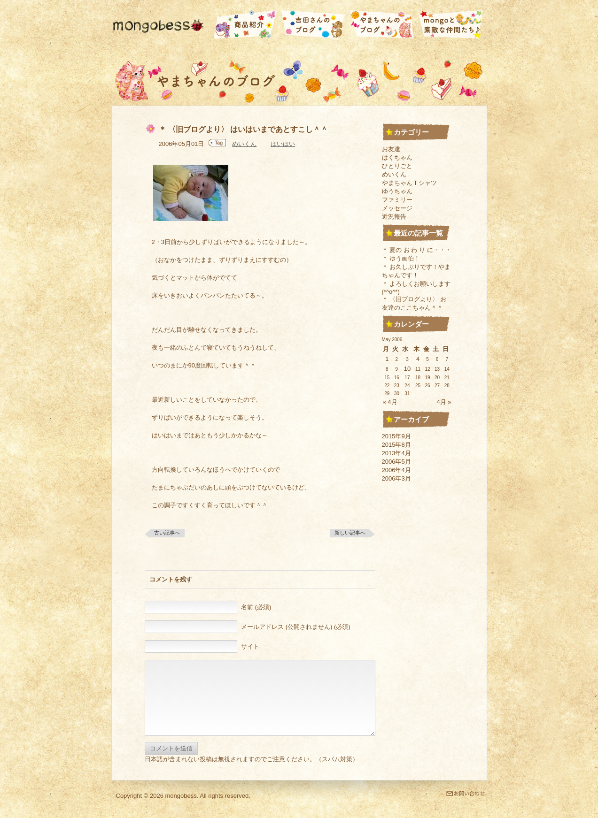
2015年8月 (396, 444)
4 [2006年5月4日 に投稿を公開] (417, 358)
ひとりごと (397, 165)
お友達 (391, 149)
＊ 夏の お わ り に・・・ (416, 249)
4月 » (443, 401)
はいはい (283, 143)
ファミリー (397, 199)
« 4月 (390, 401)
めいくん (244, 143)
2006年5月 (396, 461)
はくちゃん (397, 157)
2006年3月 (396, 478)
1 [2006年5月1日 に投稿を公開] (386, 358)
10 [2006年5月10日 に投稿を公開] (407, 368)
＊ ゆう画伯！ (401, 258)
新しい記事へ (349, 532)
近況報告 (394, 216)
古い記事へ (167, 532)
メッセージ (397, 208)
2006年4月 (396, 470)
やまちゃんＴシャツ (409, 182)
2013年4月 (396, 453)
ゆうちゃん (397, 191)
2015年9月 (396, 436)
